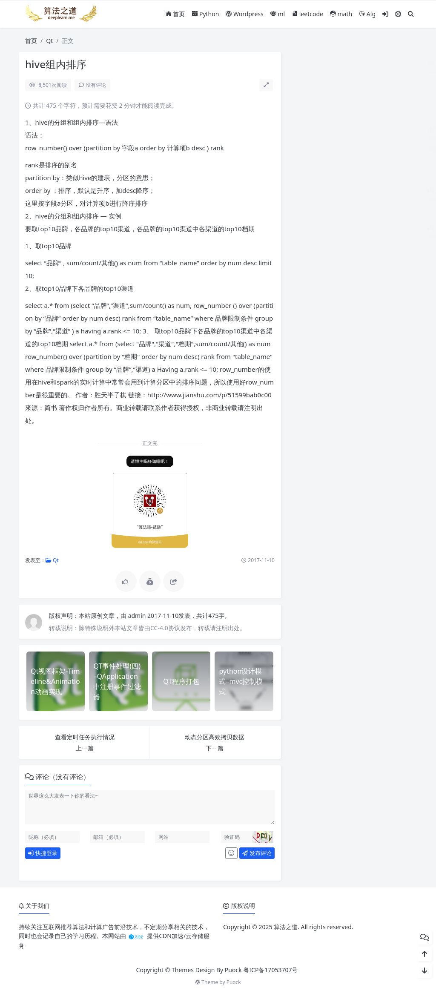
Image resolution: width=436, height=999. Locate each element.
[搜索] (410, 14)
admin (137, 615)
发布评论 (256, 853)
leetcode (307, 14)
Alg (367, 14)
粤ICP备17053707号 (270, 970)
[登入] (385, 14)
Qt (49, 41)
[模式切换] (398, 14)
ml (277, 14)
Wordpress (244, 14)
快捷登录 (42, 853)
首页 (175, 14)
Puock (234, 982)
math (341, 14)
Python (205, 14)
